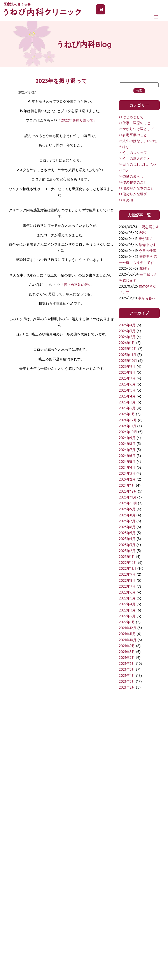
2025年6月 (127, 384)
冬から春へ (147, 298)
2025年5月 (127, 390)
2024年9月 (127, 438)
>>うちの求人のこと (134, 158)
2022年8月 (127, 580)
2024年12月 (128, 420)
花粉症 (144, 268)
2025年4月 (127, 396)
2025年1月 (127, 414)
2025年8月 (127, 372)
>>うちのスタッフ (133, 152)
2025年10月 (128, 360)
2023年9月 (127, 509)
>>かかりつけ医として (136, 129)
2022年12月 (128, 562)
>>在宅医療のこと (133, 135)
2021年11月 (127, 634)
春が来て (146, 238)
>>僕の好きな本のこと (136, 188)
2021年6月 (127, 663)
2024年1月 (127, 485)
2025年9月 (127, 366)
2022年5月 (127, 598)
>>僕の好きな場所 (133, 194)
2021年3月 (127, 681)
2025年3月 (127, 402)
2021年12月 (127, 628)
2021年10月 (127, 640)
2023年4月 (127, 539)
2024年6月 (127, 455)
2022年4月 (127, 604)
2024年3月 (127, 473)
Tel (100, 9)
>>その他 (126, 200)
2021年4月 (127, 675)
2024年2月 (127, 479)
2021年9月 (127, 646)
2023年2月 (127, 551)
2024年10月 (128, 432)
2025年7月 (127, 378)
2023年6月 (127, 527)
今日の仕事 (147, 250)
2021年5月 (127, 669)
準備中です (147, 245)
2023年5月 (127, 533)
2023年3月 (127, 545)
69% (142, 233)
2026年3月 (127, 331)
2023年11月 (127, 497)
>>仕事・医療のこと (134, 123)
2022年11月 (127, 568)
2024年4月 (127, 467)
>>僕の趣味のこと (133, 182)
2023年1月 (127, 556)
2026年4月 (127, 325)
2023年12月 (128, 491)
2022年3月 (127, 610)
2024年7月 (127, 450)
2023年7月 (127, 521)
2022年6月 (127, 592)
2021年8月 (127, 651)
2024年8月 (127, 443)
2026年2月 (127, 337)
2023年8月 (127, 515)
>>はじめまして (131, 117)
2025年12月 (128, 348)
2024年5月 (127, 461)
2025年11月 (127, 355)
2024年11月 (127, 426)
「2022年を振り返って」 (77, 120)
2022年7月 (127, 586)
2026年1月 (127, 342)
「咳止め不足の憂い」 (77, 284)
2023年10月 (128, 503)
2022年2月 (127, 616)
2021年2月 (127, 687)
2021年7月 (127, 657)
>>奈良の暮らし (131, 176)
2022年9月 (127, 574)
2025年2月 (127, 408)
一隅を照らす (148, 227)
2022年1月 (127, 622)
